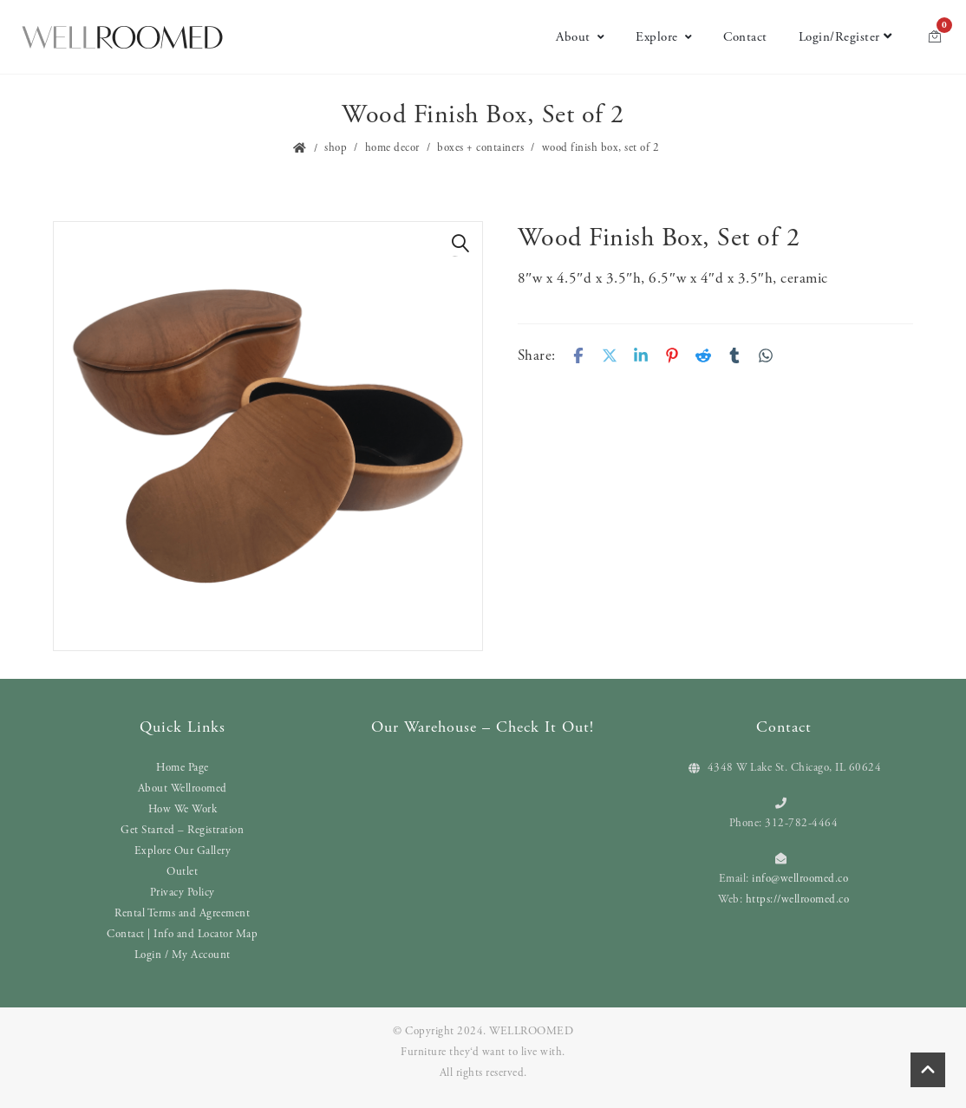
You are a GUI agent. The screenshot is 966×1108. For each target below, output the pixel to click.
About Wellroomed (182, 788)
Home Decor (392, 147)
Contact (745, 37)
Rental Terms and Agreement (182, 913)
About (580, 37)
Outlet (182, 871)
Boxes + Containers (480, 147)
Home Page (182, 767)
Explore (664, 37)
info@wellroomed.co (800, 878)
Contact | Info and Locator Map (182, 934)
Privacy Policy (182, 892)
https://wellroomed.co (798, 899)
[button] (460, 244)
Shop (335, 147)
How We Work (183, 809)
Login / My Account (182, 955)
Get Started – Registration (182, 830)
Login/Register (845, 37)
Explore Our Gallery (183, 851)
